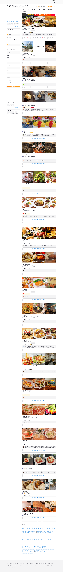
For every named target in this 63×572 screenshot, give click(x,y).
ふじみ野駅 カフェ (38, 528)
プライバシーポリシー (26, 563)
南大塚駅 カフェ (39, 532)
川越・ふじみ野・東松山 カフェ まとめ (27, 546)
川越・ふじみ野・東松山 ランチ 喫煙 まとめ (28, 551)
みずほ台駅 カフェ (29, 531)
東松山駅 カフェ (24, 532)
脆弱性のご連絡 (38, 563)
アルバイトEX (9, 567)
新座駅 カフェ (34, 531)
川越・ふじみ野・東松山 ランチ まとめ (38, 550)
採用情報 (48, 565)
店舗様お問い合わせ (50, 563)
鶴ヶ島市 (13, 113)
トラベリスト (26, 567)
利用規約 (21, 563)
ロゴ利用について (16, 565)
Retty (7, 563)
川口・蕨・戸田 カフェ (48, 539)
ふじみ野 (17, 23)
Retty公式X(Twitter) (42, 565)
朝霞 (7, 23)
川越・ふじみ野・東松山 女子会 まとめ (39, 547)
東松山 (12, 23)
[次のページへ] (42, 521)
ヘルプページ (52, 565)
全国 (7, 21)
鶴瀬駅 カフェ (24, 531)
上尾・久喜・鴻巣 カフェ (40, 539)
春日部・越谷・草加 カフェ (25, 540)
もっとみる (16, 26)
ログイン (55, 6)
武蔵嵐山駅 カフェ (39, 531)
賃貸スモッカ (13, 567)
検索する (13, 86)
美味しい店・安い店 (9, 105)
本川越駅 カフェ (34, 532)
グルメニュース (32, 563)
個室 (15, 105)
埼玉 (9, 21)
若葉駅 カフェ (48, 528)
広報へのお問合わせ (43, 563)
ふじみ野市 (16, 113)
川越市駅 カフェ (49, 532)
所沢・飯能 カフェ (34, 539)
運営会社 (11, 563)
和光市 (14, 23)
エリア (53, 1)
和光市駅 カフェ (33, 528)
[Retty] (8, 6)
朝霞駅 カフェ (44, 528)
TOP (24, 14)
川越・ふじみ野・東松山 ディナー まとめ (27, 547)
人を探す (53, 0)
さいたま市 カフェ (28, 539)
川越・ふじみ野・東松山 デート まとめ (27, 550)
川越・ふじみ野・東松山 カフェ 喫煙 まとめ (39, 546)
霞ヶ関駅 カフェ (44, 532)
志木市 (10, 113)
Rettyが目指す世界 (15, 563)
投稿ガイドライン (22, 565)
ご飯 (13, 105)
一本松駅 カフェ (53, 528)
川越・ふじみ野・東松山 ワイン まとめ (40, 551)
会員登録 (53, 6)
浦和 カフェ (23, 539)
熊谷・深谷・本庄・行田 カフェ (42, 540)
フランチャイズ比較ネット (20, 567)
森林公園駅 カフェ (50, 531)
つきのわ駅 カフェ (45, 531)
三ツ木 (8, 113)
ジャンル (53, 2)
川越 (9, 23)
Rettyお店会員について (10, 565)
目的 (53, 3)
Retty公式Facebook (36, 565)
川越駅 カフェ (28, 528)
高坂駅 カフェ (29, 532)
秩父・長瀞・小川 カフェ (33, 540)
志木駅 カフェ (24, 528)
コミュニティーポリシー (29, 565)
